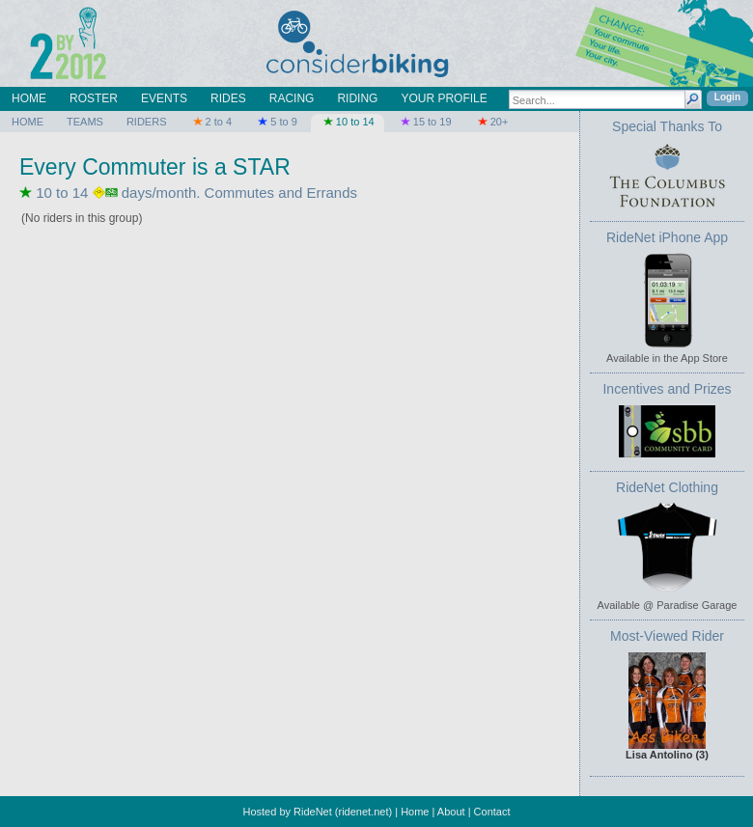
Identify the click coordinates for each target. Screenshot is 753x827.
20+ (492, 121)
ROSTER (94, 98)
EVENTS (164, 98)
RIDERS (146, 121)
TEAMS (85, 121)
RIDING (357, 98)
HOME (29, 98)
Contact (492, 811)
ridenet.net (364, 811)
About (451, 811)
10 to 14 (348, 121)
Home (415, 811)
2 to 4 (210, 121)
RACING (292, 98)
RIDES (228, 98)
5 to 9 (276, 121)
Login (727, 97)
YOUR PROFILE (444, 98)
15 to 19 (425, 121)
